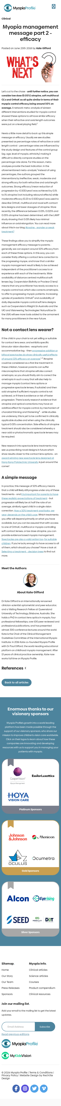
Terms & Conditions (41, 1072)
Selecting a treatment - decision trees (23, 551)
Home (5, 970)
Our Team (7, 982)
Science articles (38, 976)
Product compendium (42, 988)
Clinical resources (39, 994)
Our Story (7, 976)
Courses (34, 982)
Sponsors (7, 994)
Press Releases (11, 988)
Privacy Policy (10, 1075)
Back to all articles (16, 682)
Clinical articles (38, 970)
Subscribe (45, 1026)
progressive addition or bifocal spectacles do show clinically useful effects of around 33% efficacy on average (30, 354)
